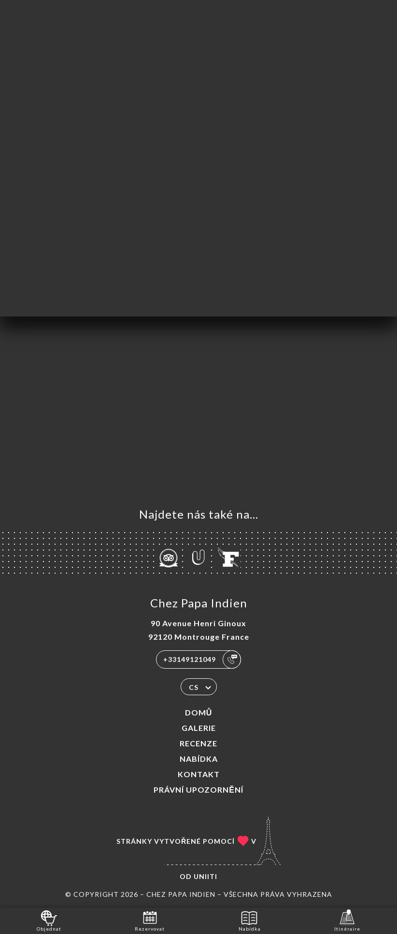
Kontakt (199, 774)
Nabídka (199, 758)
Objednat (49, 920)
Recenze (198, 743)
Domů (199, 712)
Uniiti (205, 876)
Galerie (199, 727)
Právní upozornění (198, 789)
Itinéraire (347, 920)
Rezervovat (150, 920)
